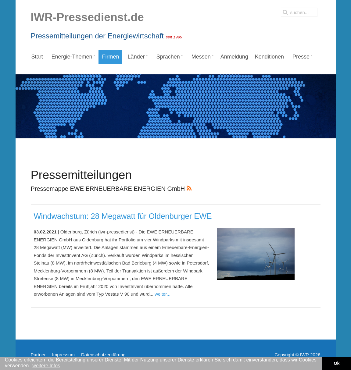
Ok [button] (336, 363)
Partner (38, 354)
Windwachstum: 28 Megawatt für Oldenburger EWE (123, 216)
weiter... (162, 294)
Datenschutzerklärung (103, 354)
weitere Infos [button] (46, 365)
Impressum (63, 354)
